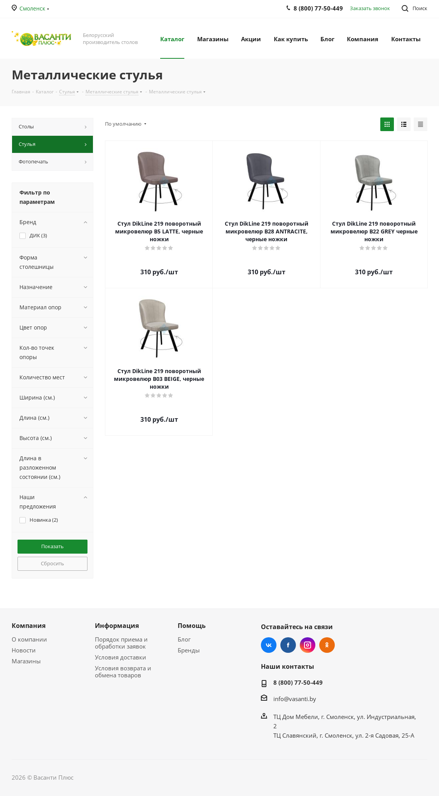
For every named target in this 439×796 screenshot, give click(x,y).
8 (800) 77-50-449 (298, 682)
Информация (117, 625)
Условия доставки (120, 657)
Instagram (307, 645)
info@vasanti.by (294, 699)
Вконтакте (268, 645)
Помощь (192, 625)
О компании (29, 639)
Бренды (189, 650)
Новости (24, 650)
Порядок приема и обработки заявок (121, 642)
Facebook (288, 645)
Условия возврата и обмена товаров (123, 671)
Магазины (26, 661)
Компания (28, 625)
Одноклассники (327, 645)
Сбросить (52, 563)
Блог (184, 639)
